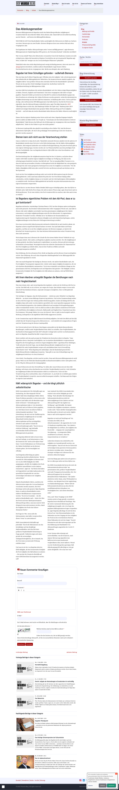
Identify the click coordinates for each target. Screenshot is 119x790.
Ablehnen (102, 785)
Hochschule (86, 37)
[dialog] (102, 780)
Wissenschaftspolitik (89, 45)
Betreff (19, 580)
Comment (20, 587)
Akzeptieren (111, 785)
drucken (86, 151)
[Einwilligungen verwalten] (3, 786)
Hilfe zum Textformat (24, 612)
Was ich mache (66, 3)
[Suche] (91, 61)
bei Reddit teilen (89, 149)
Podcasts (85, 39)
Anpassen (90, 785)
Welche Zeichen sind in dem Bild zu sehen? (50, 629)
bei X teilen (87, 140)
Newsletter (25, 780)
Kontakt (18, 780)
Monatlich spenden (91, 78)
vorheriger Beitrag (22, 652)
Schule (34, 10)
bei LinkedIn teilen (90, 144)
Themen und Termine (86, 3)
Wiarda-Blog (55, 3)
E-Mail (19, 615)
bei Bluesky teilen (89, 147)
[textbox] (46, 601)
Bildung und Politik (88, 31)
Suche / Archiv (34, 780)
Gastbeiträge (86, 34)
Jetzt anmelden (91, 125)
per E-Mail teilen (89, 154)
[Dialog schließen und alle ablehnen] (116, 774)
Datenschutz (83, 786)
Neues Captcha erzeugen (18, 634)
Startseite (46, 3)
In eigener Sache (87, 47)
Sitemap (42, 780)
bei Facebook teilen (90, 142)
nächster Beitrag (72, 652)
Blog (27, 10)
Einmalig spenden (90, 100)
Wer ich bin (75, 3)
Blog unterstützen (98, 3)
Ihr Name (20, 573)
